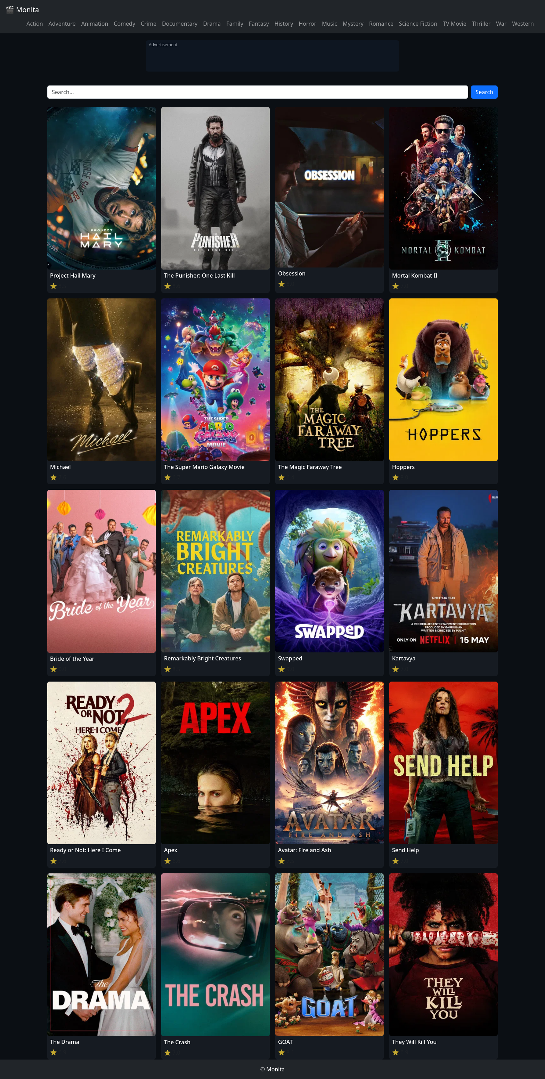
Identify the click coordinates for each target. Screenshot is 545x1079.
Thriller (481, 23)
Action (34, 23)
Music (329, 23)
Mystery (353, 23)
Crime (148, 23)
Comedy (124, 23)
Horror (307, 23)
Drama (212, 23)
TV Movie (454, 23)
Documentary (179, 23)
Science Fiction (418, 23)
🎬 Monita (22, 9)
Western (523, 23)
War (501, 23)
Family (234, 23)
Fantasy (259, 23)
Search (484, 92)
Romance (381, 23)
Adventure (62, 23)
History (284, 23)
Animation (94, 23)
